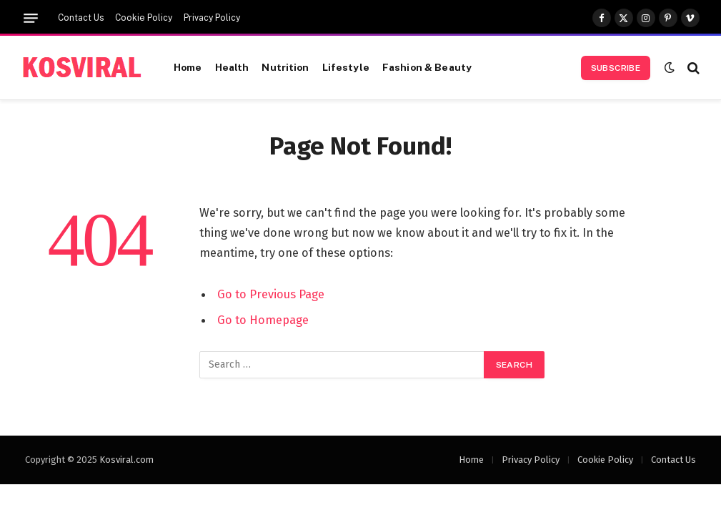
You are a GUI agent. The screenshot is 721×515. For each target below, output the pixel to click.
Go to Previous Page (270, 294)
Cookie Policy (143, 18)
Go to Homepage (263, 320)
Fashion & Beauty (427, 67)
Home (188, 67)
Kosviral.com (126, 459)
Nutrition (285, 67)
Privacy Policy (212, 18)
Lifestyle (345, 67)
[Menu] (31, 18)
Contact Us (81, 18)
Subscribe (615, 68)
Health (232, 67)
